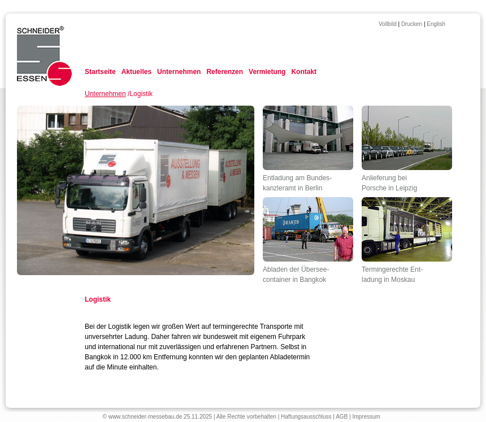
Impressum (366, 417)
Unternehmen (179, 72)
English (436, 24)
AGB (342, 417)
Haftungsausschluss (306, 417)
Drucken (411, 24)
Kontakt (303, 72)
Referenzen (224, 72)
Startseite (100, 72)
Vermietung (267, 72)
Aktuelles (136, 72)
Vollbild (388, 24)
